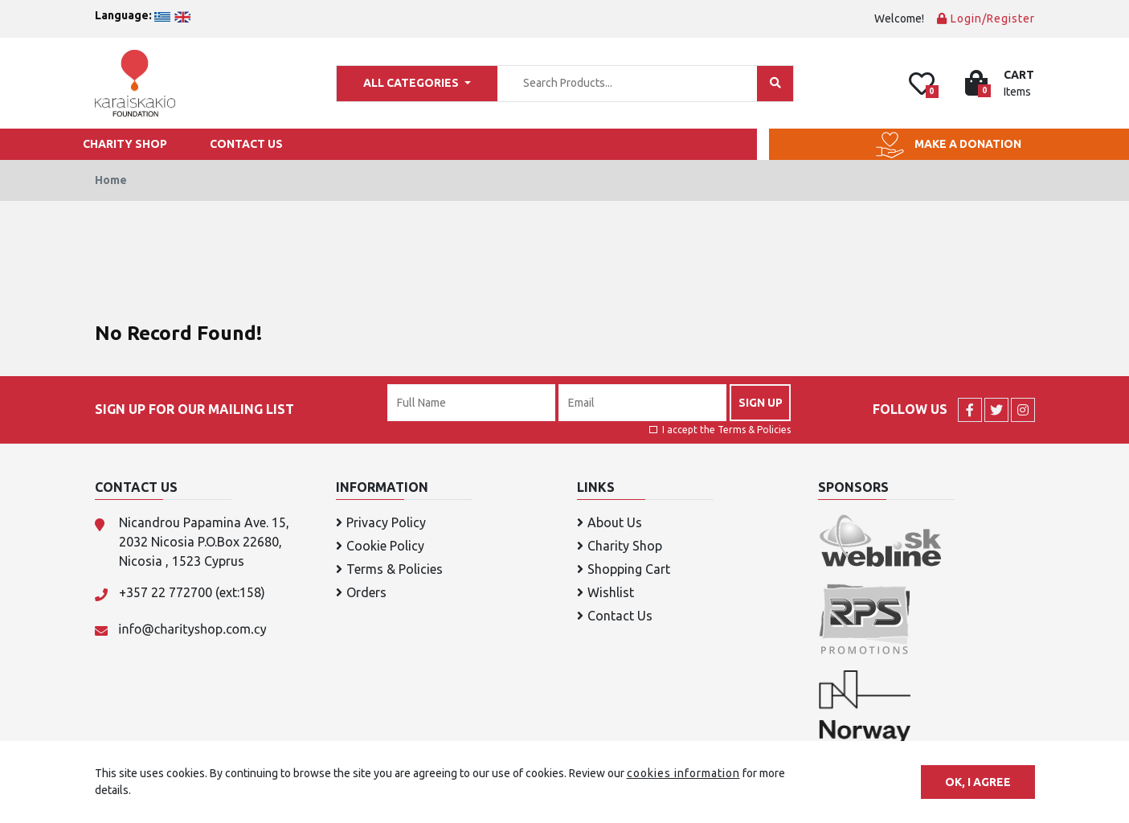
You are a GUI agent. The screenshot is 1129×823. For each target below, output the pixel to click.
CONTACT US (246, 143)
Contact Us (614, 615)
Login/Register (986, 18)
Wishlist (605, 592)
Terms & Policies (754, 429)
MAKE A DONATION (948, 145)
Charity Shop (619, 545)
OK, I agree (978, 781)
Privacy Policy (381, 522)
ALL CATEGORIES (412, 82)
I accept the (720, 430)
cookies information (683, 773)
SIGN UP (760, 401)
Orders (361, 592)
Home (111, 180)
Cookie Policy (380, 545)
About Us (609, 522)
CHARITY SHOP (125, 143)
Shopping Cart (623, 569)
